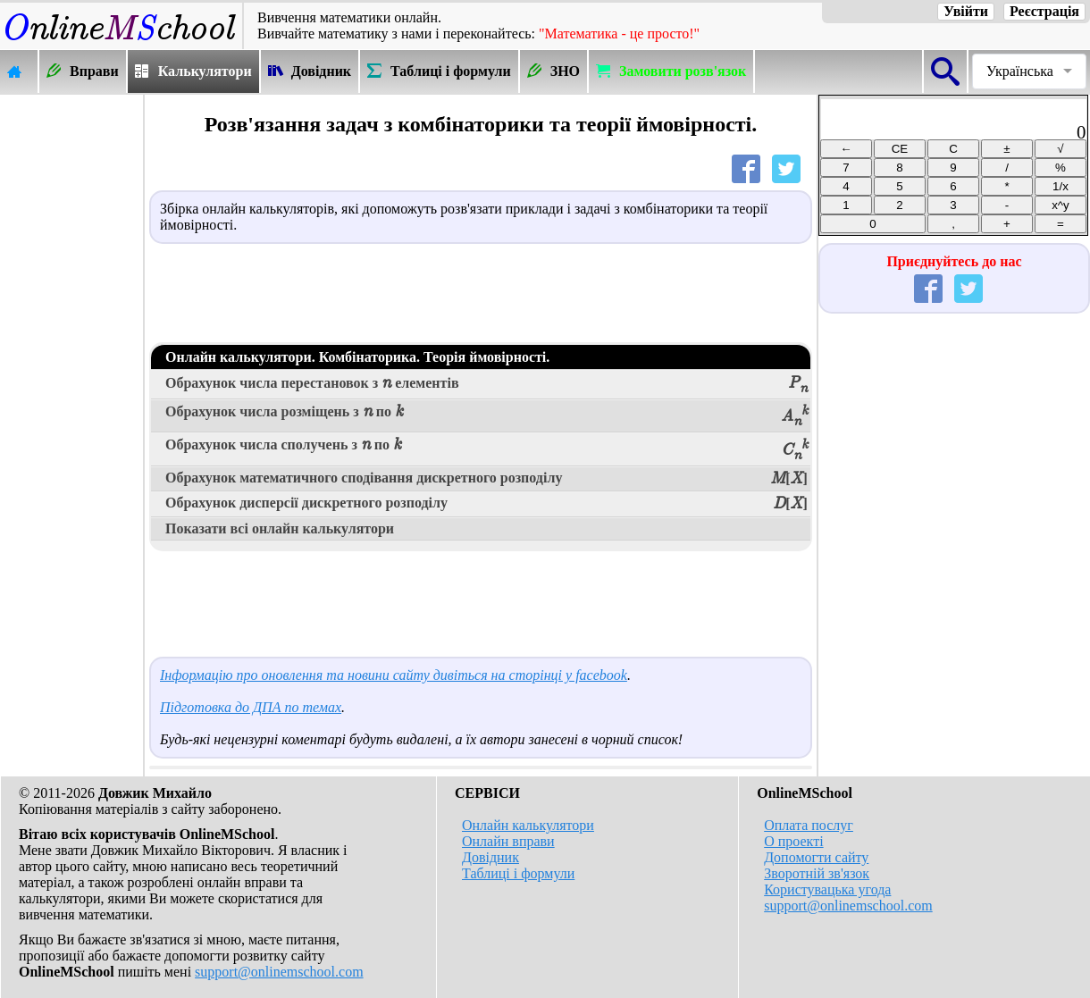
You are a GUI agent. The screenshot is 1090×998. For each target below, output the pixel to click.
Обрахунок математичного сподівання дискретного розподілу (486, 479)
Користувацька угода (827, 889)
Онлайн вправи (508, 841)
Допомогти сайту (816, 857)
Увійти (965, 11)
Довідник (490, 857)
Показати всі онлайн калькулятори (279, 528)
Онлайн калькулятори (528, 825)
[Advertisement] (71, 364)
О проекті (793, 841)
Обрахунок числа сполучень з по (486, 449)
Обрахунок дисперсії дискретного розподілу (486, 504)
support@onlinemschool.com (279, 971)
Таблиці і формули (518, 873)
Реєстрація (1044, 11)
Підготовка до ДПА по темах (250, 707)
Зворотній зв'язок (816, 873)
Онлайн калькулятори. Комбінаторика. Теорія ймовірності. (357, 357)
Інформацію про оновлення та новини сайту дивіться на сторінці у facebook (393, 675)
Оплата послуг (808, 825)
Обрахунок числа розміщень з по (486, 416)
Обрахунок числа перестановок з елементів (486, 385)
